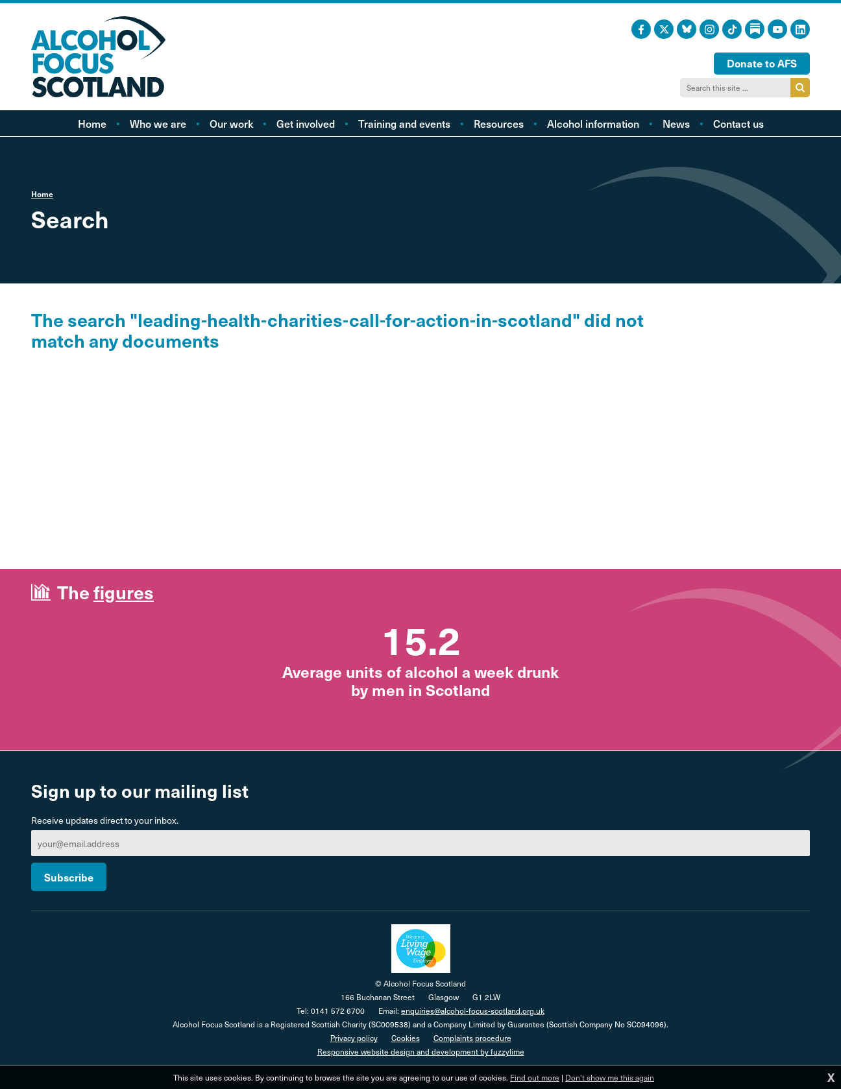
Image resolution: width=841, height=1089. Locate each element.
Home (42, 194)
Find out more (534, 1077)
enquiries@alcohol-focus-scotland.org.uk (472, 1010)
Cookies (405, 1038)
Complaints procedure (472, 1038)
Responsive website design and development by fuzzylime (420, 1051)
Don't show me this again (609, 1077)
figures (123, 591)
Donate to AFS (762, 63)
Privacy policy (354, 1038)
